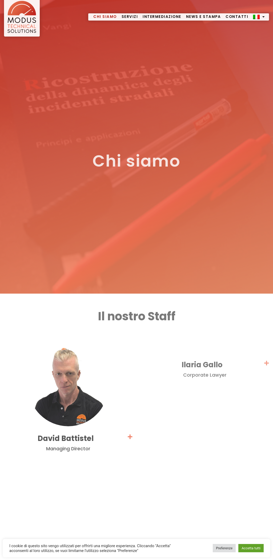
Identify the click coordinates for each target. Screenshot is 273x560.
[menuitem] (259, 12)
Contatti (237, 11)
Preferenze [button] (224, 548)
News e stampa (203, 11)
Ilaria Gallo (204, 369)
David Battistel (68, 442)
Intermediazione (162, 11)
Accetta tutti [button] (251, 548)
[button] (68, 447)
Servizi (130, 11)
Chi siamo (105, 11)
